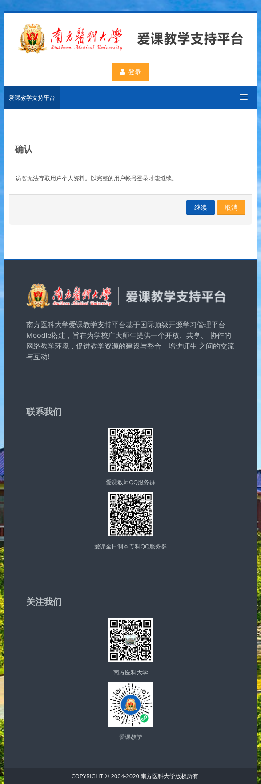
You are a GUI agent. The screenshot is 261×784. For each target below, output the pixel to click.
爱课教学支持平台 (32, 97)
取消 (231, 207)
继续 (200, 207)
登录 (130, 72)
